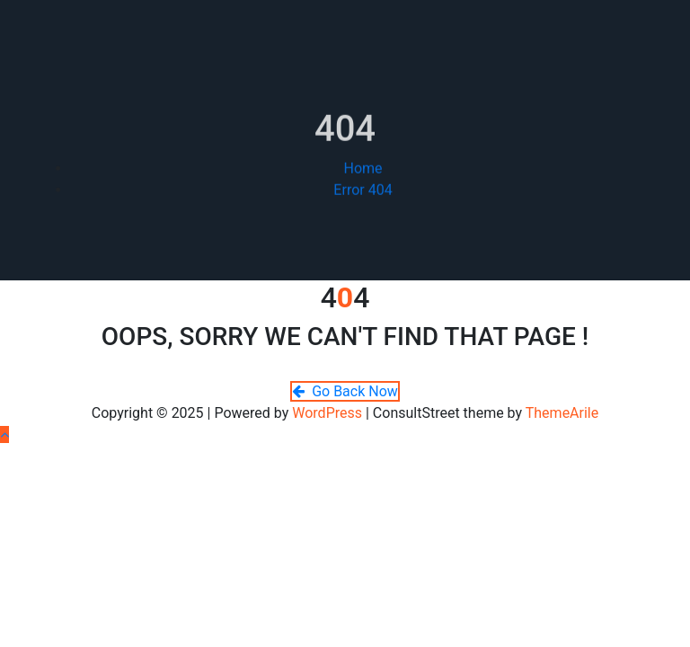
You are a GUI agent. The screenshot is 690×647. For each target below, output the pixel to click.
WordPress (327, 412)
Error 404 (362, 199)
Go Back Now (345, 391)
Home (362, 178)
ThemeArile (562, 412)
